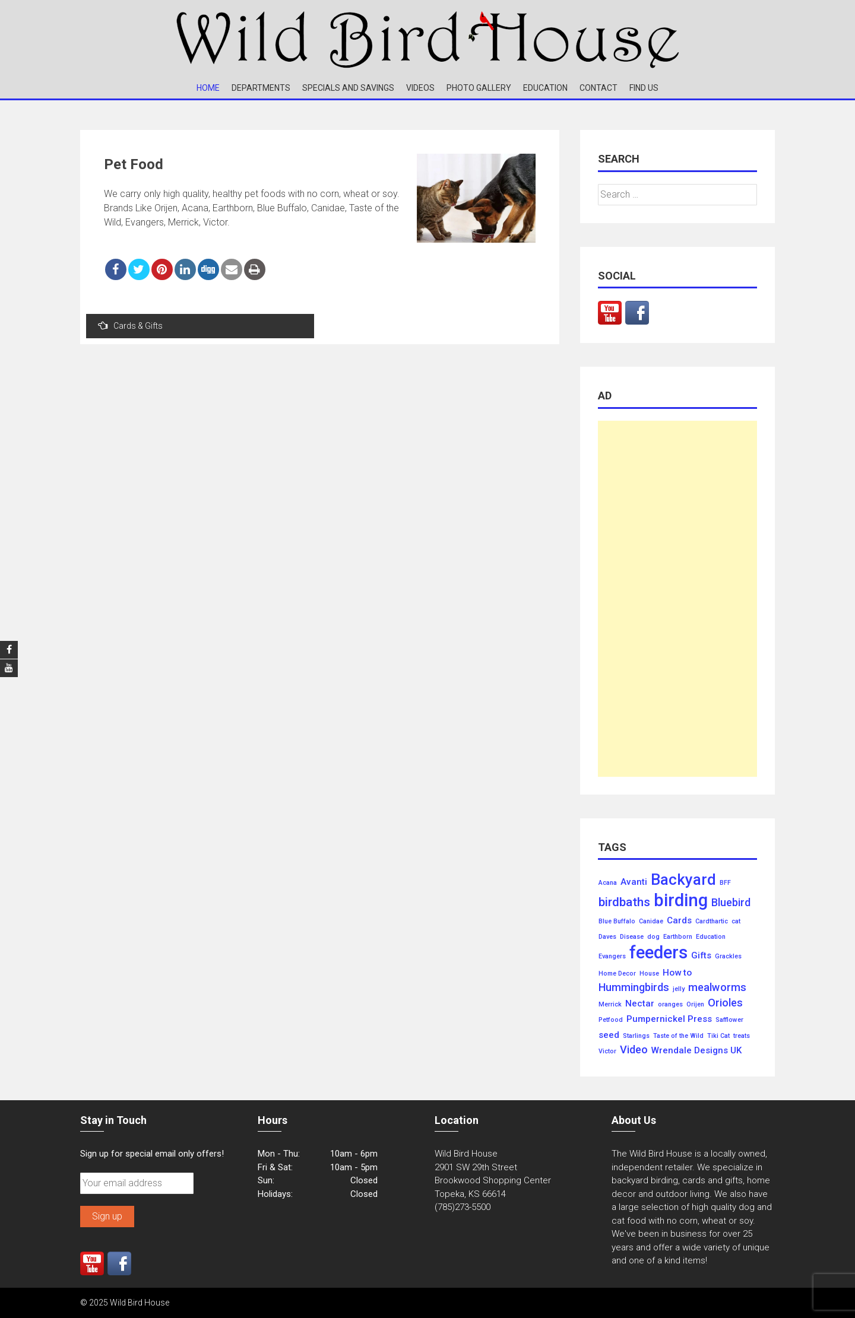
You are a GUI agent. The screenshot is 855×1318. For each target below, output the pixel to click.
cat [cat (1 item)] (736, 921)
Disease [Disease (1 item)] (632, 937)
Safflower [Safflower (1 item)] (729, 1020)
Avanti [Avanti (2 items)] (633, 882)
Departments (261, 88)
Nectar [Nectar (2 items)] (639, 1004)
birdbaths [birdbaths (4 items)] (624, 902)
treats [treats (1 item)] (741, 1036)
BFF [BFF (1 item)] (725, 883)
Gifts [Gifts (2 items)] (701, 956)
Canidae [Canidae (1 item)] (651, 921)
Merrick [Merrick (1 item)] (610, 1004)
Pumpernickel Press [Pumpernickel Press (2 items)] (669, 1019)
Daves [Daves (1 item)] (607, 937)
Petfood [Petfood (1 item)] (610, 1020)
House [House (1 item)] (649, 973)
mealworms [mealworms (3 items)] (717, 987)
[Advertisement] (677, 599)
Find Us (643, 88)
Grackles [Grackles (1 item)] (728, 956)
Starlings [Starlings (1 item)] (636, 1036)
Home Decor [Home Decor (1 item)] (617, 973)
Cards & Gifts (130, 325)
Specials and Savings (348, 88)
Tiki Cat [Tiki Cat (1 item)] (718, 1036)
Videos (420, 88)
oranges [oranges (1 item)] (670, 1004)
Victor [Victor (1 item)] (607, 1051)
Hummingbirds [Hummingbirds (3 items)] (633, 987)
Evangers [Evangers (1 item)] (612, 956)
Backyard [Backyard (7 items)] (683, 880)
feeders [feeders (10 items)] (658, 953)
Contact (599, 88)
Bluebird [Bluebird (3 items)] (730, 903)
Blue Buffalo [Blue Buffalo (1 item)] (616, 921)
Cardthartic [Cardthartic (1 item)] (711, 921)
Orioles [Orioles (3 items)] (725, 1003)
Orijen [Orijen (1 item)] (695, 1004)
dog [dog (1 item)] (653, 937)
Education (545, 88)
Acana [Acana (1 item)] (607, 883)
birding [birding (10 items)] (681, 900)
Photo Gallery (478, 88)
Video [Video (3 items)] (634, 1050)
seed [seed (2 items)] (608, 1035)
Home (208, 88)
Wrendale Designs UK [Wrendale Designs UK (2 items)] (696, 1051)
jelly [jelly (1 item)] (679, 989)
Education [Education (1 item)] (711, 937)
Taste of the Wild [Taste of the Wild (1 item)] (678, 1036)
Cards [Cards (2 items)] (679, 921)
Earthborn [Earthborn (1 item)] (677, 937)
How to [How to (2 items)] (677, 973)
